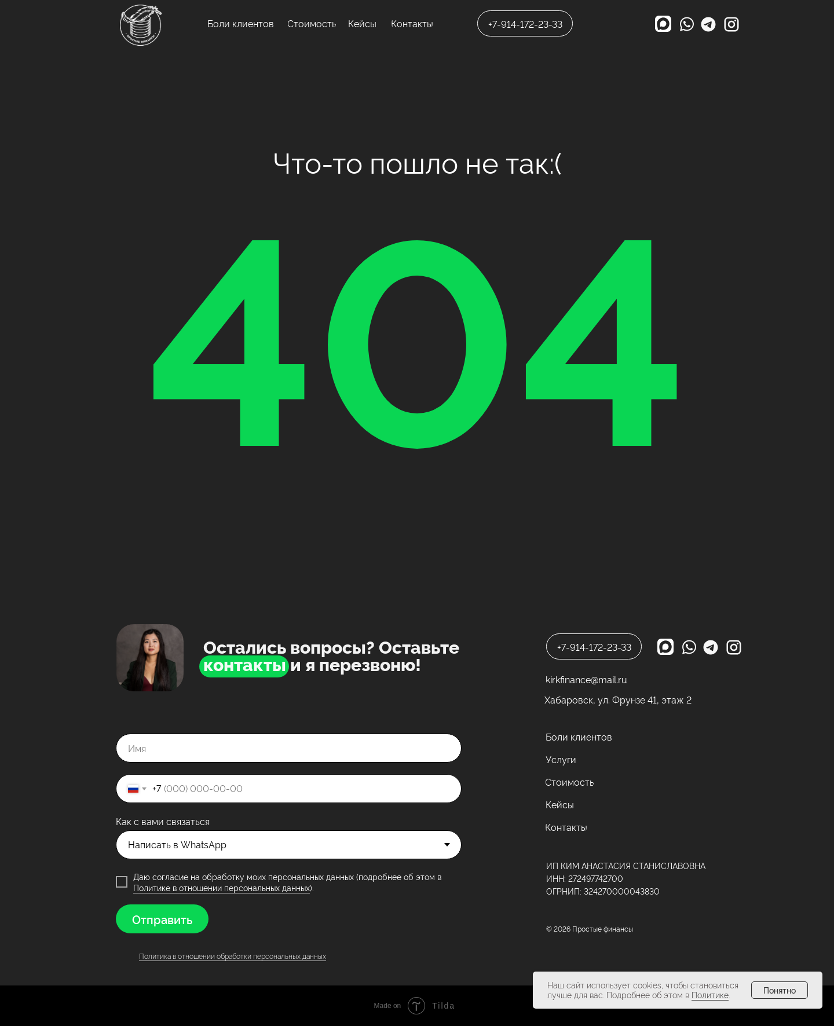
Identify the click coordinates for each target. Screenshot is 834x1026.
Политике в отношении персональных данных (221, 887)
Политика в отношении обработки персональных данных (232, 956)
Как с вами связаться (163, 821)
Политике (710, 994)
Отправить (162, 919)
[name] (289, 748)
